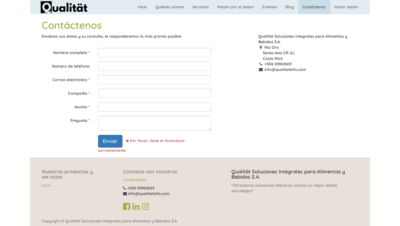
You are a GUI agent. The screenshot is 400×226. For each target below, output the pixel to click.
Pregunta (78, 120)
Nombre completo (70, 52)
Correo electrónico (69, 79)
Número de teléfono (71, 66)
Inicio (46, 185)
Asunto (80, 106)
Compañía (77, 93)
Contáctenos (134, 179)
